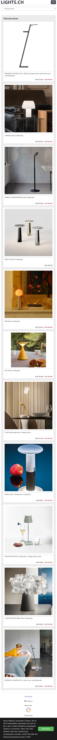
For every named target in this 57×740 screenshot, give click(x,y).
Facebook (28, 696)
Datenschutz (28, 715)
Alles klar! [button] (46, 729)
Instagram (28, 701)
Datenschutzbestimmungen (14, 737)
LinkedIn (28, 705)
